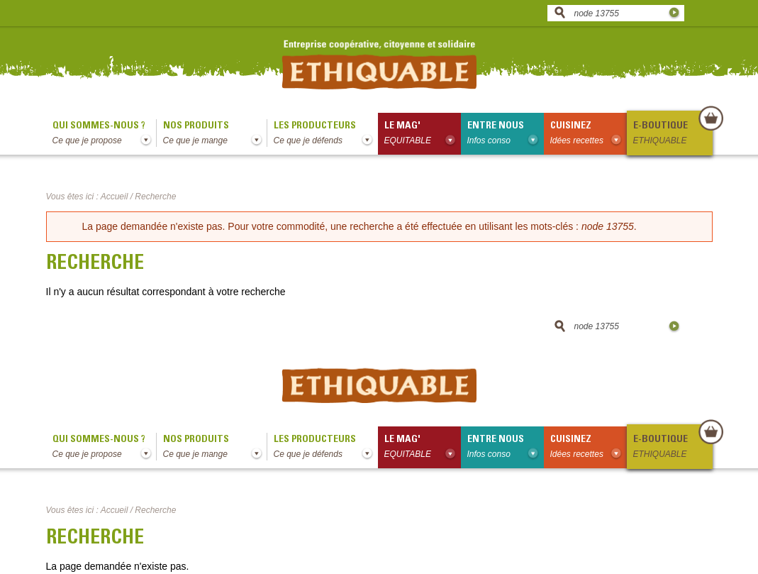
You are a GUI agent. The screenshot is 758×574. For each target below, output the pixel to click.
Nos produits (215, 134)
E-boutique (672, 134)
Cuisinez (588, 134)
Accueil (114, 197)
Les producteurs (326, 134)
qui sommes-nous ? (104, 134)
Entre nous (505, 134)
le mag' (422, 134)
